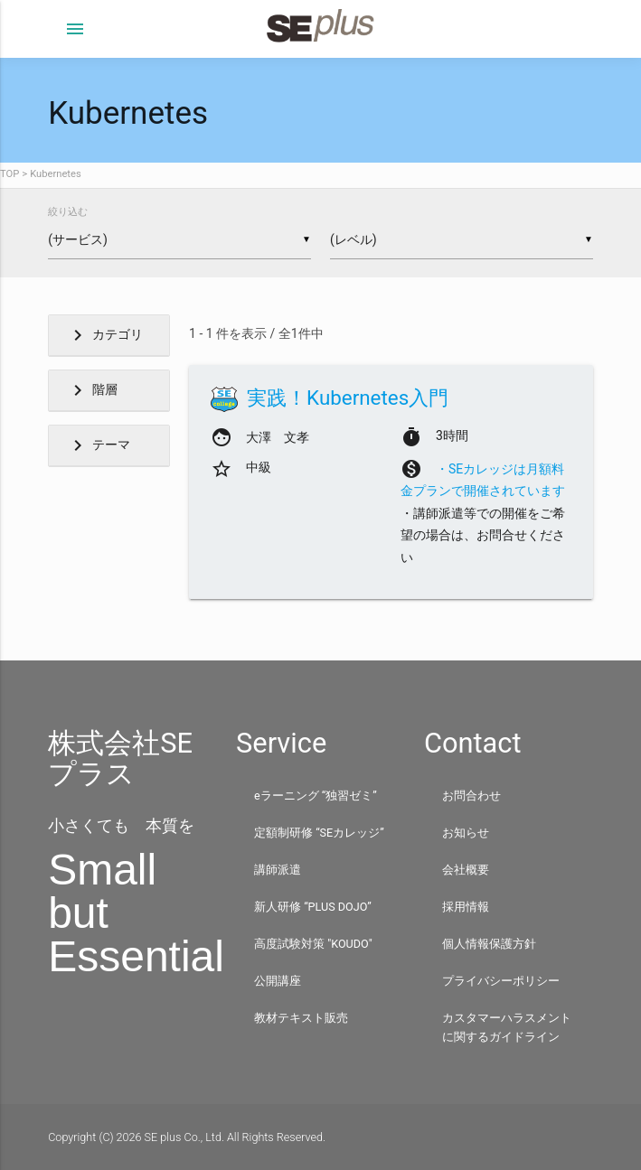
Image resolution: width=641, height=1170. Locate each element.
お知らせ (465, 832)
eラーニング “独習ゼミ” (315, 795)
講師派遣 (277, 869)
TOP (9, 174)
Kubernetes (55, 174)
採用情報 (465, 906)
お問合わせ (471, 795)
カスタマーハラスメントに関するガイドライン (506, 1027)
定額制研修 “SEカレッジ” (319, 832)
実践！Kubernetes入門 (347, 397)
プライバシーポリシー (501, 980)
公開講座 (277, 980)
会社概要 (465, 869)
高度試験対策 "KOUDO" (313, 943)
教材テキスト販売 (301, 1018)
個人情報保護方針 (489, 943)
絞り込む (68, 212)
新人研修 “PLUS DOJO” (313, 906)
